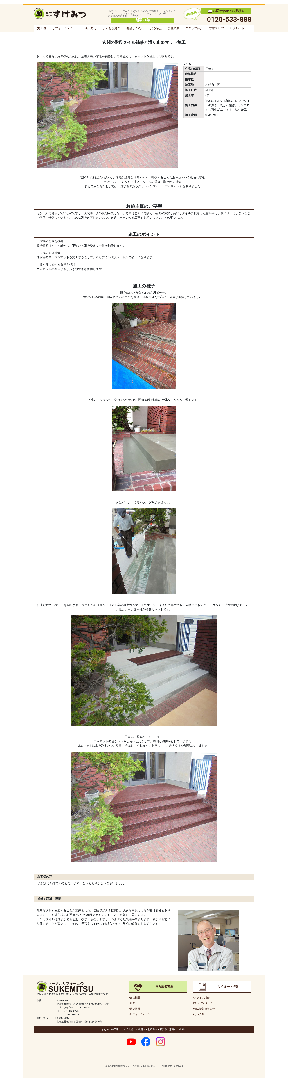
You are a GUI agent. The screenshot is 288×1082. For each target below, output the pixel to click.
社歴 (132, 1003)
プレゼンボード (203, 1003)
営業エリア (216, 28)
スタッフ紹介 (194, 28)
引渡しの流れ (135, 28)
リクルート (237, 28)
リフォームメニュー (65, 28)
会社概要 (173, 28)
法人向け (91, 28)
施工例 (41, 28)
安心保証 (156, 28)
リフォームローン (140, 1014)
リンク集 (199, 1014)
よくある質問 (111, 28)
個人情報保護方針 (204, 1008)
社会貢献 (135, 1008)
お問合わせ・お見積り (226, 11)
